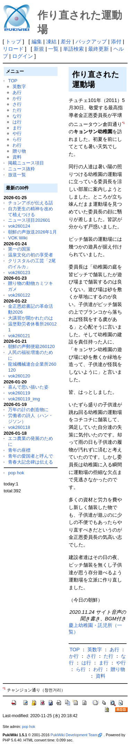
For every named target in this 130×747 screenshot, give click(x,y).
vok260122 (19, 295)
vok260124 (19, 226)
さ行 (16, 104)
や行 (16, 133)
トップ (13, 41)
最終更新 (98, 49)
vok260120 (19, 376)
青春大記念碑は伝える (30, 462)
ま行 (16, 127)
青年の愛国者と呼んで (30, 456)
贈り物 (19, 151)
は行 (16, 122)
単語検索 (73, 49)
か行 (16, 98)
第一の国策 (19, 249)
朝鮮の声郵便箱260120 (31, 346)
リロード (13, 49)
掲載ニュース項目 (26, 162)
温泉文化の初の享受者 (30, 254)
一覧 (53, 49)
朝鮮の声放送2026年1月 (32, 232)
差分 (66, 41)
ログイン (22, 56)
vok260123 (19, 272)
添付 (116, 41)
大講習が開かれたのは (30, 318)
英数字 (19, 86)
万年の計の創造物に (28, 409)
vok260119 (19, 393)
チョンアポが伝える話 (30, 202)
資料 (16, 157)
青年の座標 (19, 450)
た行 (16, 110)
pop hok (16, 472)
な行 (16, 116)
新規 (39, 49)
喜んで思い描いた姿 (28, 387)
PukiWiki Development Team (76, 735)
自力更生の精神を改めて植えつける (30, 211)
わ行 (16, 145)
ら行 (16, 139)
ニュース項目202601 (29, 220)
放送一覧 (17, 174)
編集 (37, 41)
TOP (12, 80)
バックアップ (91, 41)
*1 (123, 123)
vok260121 (19, 335)
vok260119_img (24, 398)
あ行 (16, 92)
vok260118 (19, 427)
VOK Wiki (17, 237)
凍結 (51, 41)
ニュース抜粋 (21, 168)
